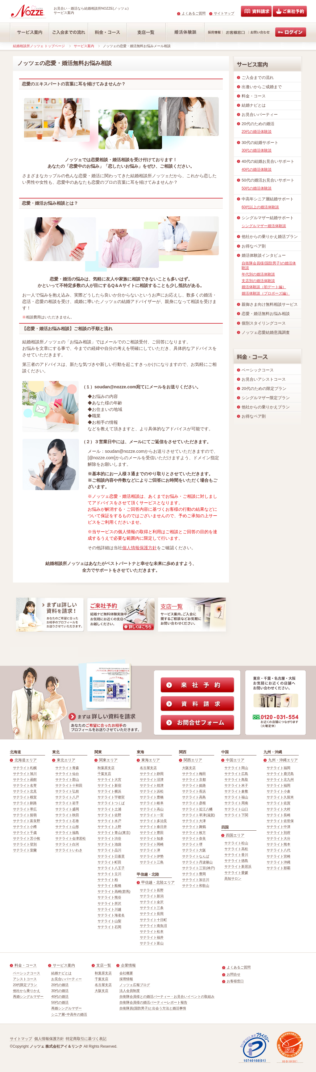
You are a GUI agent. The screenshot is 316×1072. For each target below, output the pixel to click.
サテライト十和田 (68, 785)
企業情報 (128, 965)
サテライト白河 (67, 844)
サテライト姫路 (194, 785)
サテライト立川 (109, 874)
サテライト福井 (152, 937)
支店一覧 (103, 965)
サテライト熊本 (278, 844)
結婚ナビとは (61, 973)
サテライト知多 (152, 838)
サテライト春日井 (153, 827)
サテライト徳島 (236, 860)
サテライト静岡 (152, 773)
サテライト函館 (25, 779)
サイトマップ (224, 13)
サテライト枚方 (194, 832)
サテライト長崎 (278, 815)
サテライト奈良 (194, 838)
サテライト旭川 (25, 773)
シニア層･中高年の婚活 (69, 1014)
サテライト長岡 (152, 913)
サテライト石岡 (109, 927)
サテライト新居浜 (238, 866)
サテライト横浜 (109, 791)
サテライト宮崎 (278, 856)
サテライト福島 (67, 832)
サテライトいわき (68, 850)
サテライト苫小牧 (26, 838)
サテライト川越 (109, 909)
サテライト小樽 (25, 827)
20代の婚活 (60, 985)
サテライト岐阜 (152, 803)
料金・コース (26, 965)
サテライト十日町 (153, 920)
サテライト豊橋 (152, 797)
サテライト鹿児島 (280, 773)
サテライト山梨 (109, 921)
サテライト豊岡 (194, 874)
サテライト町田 (109, 862)
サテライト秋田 (67, 815)
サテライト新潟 (152, 896)
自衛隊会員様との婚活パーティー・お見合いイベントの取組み (166, 996)
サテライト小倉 (278, 791)
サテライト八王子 (111, 868)
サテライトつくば (111, 803)
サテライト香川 (236, 855)
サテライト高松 (236, 849)
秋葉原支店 (106, 768)
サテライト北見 (25, 791)
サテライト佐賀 (278, 803)
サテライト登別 (25, 844)
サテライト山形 (67, 827)
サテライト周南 (236, 803)
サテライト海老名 (111, 915)
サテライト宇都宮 (111, 797)
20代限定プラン (25, 985)
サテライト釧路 (25, 803)
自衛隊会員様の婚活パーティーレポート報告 (153, 1002)
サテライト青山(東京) (114, 832)
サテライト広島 (236, 773)
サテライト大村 (278, 809)
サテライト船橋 (109, 885)
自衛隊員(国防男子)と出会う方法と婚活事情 (152, 1008)
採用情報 (126, 979)
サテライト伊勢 (152, 856)
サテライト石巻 (67, 821)
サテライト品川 (109, 850)
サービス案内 (84, 46)
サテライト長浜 (194, 791)
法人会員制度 (129, 990)
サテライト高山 (152, 809)
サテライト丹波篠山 (197, 862)
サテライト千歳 (25, 832)
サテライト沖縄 (278, 862)
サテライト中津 (278, 827)
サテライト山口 (236, 809)
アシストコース (25, 979)
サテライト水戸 (109, 821)
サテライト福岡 (278, 768)
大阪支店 (189, 768)
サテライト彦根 (194, 803)
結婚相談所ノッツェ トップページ (39, 46)
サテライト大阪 (194, 850)
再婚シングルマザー (28, 996)
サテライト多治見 (153, 821)
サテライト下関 (236, 815)
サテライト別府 (278, 832)
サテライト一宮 (152, 815)
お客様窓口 (235, 981)
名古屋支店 (148, 768)
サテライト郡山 (67, 779)
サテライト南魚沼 (153, 925)
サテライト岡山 (236, 768)
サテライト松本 (152, 931)
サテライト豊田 (152, 832)
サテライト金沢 (152, 902)
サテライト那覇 (278, 868)
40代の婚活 (60, 996)
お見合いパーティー (66, 979)
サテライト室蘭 (25, 850)
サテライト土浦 (109, 809)
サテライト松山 (236, 843)
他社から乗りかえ (26, 990)
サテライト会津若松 (70, 838)
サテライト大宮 (109, 779)
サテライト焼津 (152, 785)
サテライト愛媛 (236, 872)
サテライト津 (150, 850)
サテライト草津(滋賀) (198, 815)
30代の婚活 (60, 990)
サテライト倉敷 (236, 791)
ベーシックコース (26, 973)
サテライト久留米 (280, 797)
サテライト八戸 (67, 797)
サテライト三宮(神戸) (198, 868)
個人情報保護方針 (139, 547)
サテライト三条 (152, 908)
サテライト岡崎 (152, 844)
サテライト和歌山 (195, 885)
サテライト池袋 (109, 844)
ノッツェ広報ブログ (134, 985)
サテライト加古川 (195, 880)
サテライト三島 (152, 862)
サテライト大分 (278, 838)
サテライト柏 (108, 880)
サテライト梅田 (194, 773)
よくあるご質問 (194, 13)
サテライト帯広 (25, 809)
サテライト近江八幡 (197, 809)
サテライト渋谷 (109, 838)
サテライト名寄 (25, 785)
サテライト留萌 (25, 815)
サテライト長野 (152, 890)
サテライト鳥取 (236, 779)
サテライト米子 (236, 785)
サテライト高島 (194, 797)
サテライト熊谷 (109, 897)
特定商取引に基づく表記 (86, 1039)
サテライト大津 (194, 821)
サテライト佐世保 (280, 821)
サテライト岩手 (67, 803)
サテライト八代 (278, 850)
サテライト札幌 (25, 768)
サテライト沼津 (152, 779)
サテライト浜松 (152, 791)
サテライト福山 (236, 797)
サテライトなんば (195, 856)
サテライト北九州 (280, 779)
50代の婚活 (60, 1002)
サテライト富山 (152, 943)
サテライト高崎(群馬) (114, 891)
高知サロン (232, 878)
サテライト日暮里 (111, 856)
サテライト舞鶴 (194, 827)
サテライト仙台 (67, 773)
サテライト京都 (194, 779)
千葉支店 (104, 773)
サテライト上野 (109, 827)
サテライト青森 (67, 768)
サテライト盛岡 (67, 809)
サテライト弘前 (67, 791)
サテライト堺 (192, 844)
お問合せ (233, 974)
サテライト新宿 (109, 785)
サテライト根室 (25, 797)
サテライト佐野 (109, 815)
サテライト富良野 (26, 821)
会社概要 (126, 973)
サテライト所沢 (109, 903)
